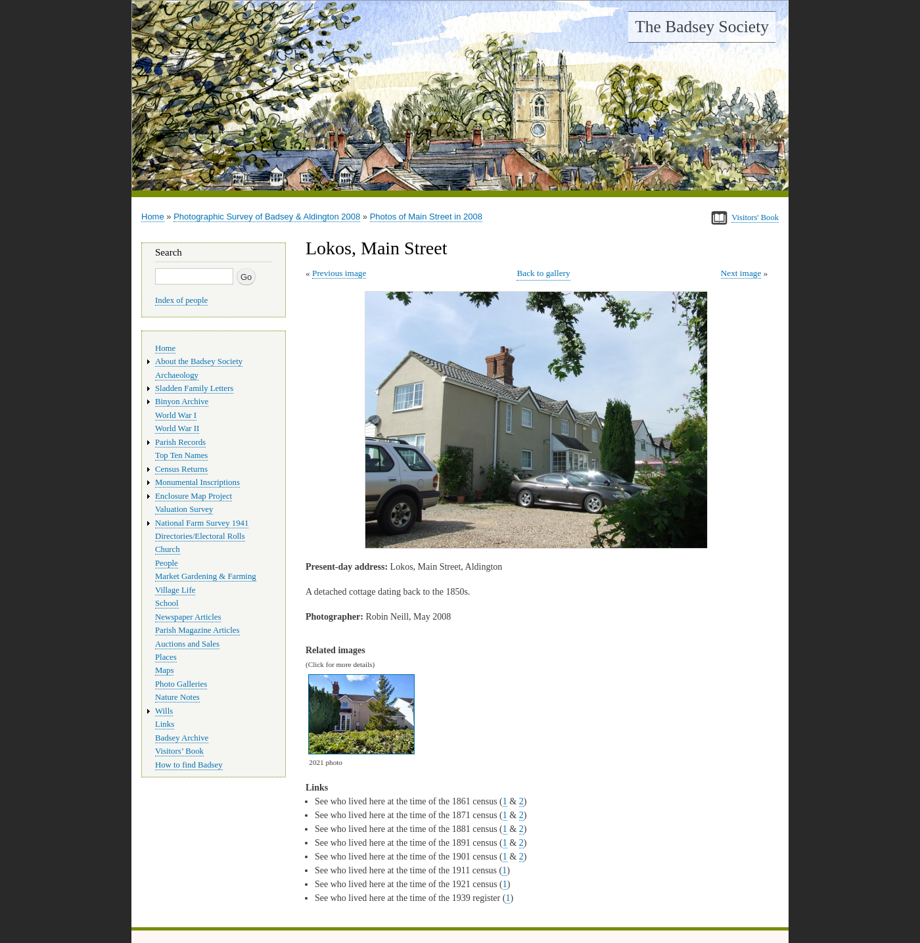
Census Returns (181, 469)
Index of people (181, 300)
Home (152, 216)
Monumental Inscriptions (197, 482)
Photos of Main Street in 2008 (426, 216)
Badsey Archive (181, 738)
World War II (177, 428)
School (167, 603)
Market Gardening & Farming (205, 576)
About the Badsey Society (198, 361)
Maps (164, 670)
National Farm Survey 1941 (201, 523)
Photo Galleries (181, 684)
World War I (175, 415)
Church (167, 549)
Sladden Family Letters (194, 388)
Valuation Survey (184, 509)
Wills (164, 711)
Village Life (175, 590)
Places (166, 657)
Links (164, 724)
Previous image (339, 273)
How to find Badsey (189, 765)
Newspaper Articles (188, 617)
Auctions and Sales (187, 644)
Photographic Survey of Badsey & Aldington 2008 (266, 216)
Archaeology (176, 375)
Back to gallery (543, 273)
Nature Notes (177, 697)
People (166, 563)
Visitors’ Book (179, 751)
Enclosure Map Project (193, 496)
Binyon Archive (181, 401)
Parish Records (180, 442)
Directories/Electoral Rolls (200, 536)
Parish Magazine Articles (197, 630)
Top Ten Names (181, 455)
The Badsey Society (702, 26)
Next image (741, 273)
